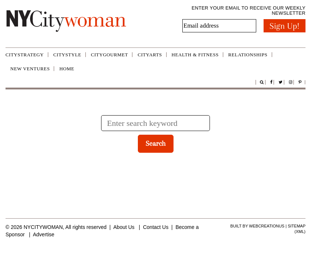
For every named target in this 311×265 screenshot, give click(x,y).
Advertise (43, 234)
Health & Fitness (195, 54)
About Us (124, 227)
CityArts (149, 54)
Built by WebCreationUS (257, 226)
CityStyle (67, 54)
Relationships (248, 54)
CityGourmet (109, 54)
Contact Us (155, 227)
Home (66, 68)
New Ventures (30, 68)
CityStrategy (25, 54)
